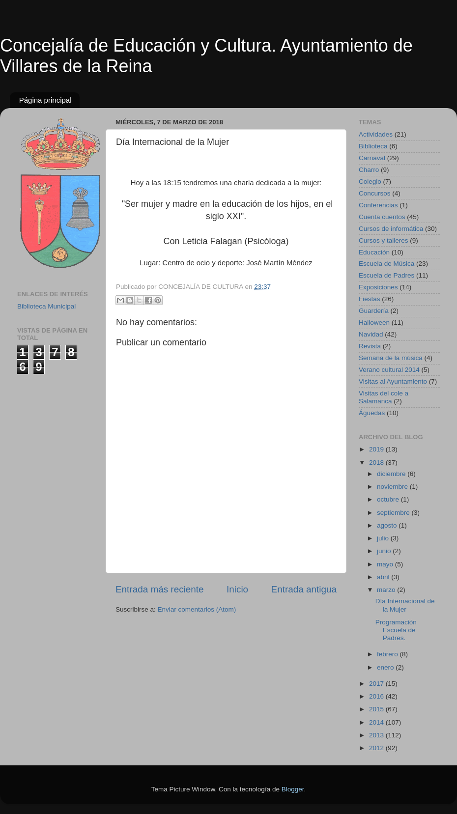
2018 (377, 462)
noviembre (393, 486)
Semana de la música (391, 358)
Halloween (374, 322)
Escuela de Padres (386, 275)
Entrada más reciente (159, 589)
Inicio (237, 589)
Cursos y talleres (383, 240)
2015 (377, 709)
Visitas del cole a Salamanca (383, 397)
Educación (374, 252)
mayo (386, 564)
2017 (377, 683)
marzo (387, 589)
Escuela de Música (386, 263)
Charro (369, 169)
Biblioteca (373, 146)
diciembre (392, 473)
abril (384, 577)
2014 (377, 722)
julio (384, 538)
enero (386, 667)
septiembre (394, 512)
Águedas (372, 413)
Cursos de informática (391, 228)
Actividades (376, 134)
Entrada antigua (304, 589)
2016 (377, 696)
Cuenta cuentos (382, 217)
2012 (377, 748)
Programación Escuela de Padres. (396, 630)
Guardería (374, 310)
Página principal (45, 100)
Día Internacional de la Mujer (405, 605)
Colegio (370, 181)
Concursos (375, 193)
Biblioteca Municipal (46, 306)
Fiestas (369, 299)
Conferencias (378, 205)
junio (385, 551)
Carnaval (372, 158)
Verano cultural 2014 (389, 369)
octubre (389, 499)
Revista (370, 346)
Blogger (293, 789)
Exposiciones (378, 287)
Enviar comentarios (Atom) (197, 609)
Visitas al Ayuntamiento (393, 381)
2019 (377, 449)
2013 (377, 735)
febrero (388, 654)
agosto (388, 525)
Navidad (371, 334)
